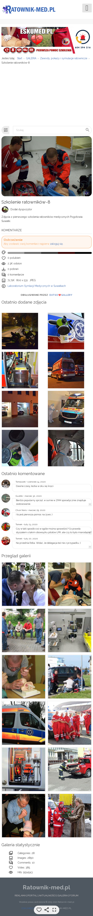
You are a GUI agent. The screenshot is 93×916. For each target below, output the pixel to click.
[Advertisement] (46, 94)
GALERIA (63, 896)
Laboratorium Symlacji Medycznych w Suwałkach (37, 286)
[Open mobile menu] (87, 8)
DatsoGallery (60, 295)
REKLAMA (20, 896)
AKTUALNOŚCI (47, 896)
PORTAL (32, 896)
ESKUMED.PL (29, 909)
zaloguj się (56, 244)
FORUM (73, 896)
